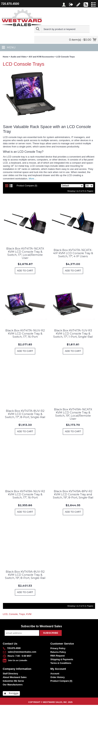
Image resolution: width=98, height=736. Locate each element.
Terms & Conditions (60, 663)
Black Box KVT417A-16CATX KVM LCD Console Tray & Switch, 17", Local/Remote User (25, 253)
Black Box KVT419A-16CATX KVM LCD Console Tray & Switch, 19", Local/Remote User (73, 414)
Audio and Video (19, 57)
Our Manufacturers (12, 684)
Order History (57, 677)
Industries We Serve (13, 681)
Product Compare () (61, 681)
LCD (5, 614)
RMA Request (57, 655)
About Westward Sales (15, 677)
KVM (28, 614)
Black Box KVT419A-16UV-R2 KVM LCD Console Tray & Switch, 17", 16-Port (25, 494)
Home (5, 57)
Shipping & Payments (61, 659)
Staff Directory (10, 673)
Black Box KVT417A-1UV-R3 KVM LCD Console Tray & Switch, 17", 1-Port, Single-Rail (73, 333)
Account (54, 673)
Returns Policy (58, 652)
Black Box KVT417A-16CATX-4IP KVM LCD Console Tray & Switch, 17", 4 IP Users (73, 253)
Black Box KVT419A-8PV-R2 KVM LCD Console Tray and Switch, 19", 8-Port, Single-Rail (73, 494)
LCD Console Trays (65, 57)
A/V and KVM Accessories (41, 57)
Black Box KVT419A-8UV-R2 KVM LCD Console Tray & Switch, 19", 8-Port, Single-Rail (25, 575)
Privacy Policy (57, 648)
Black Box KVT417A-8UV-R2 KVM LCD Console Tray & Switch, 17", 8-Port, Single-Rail (25, 414)
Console (13, 614)
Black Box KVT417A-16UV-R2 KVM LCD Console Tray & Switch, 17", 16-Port (25, 333)
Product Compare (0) (27, 185)
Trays (22, 614)
